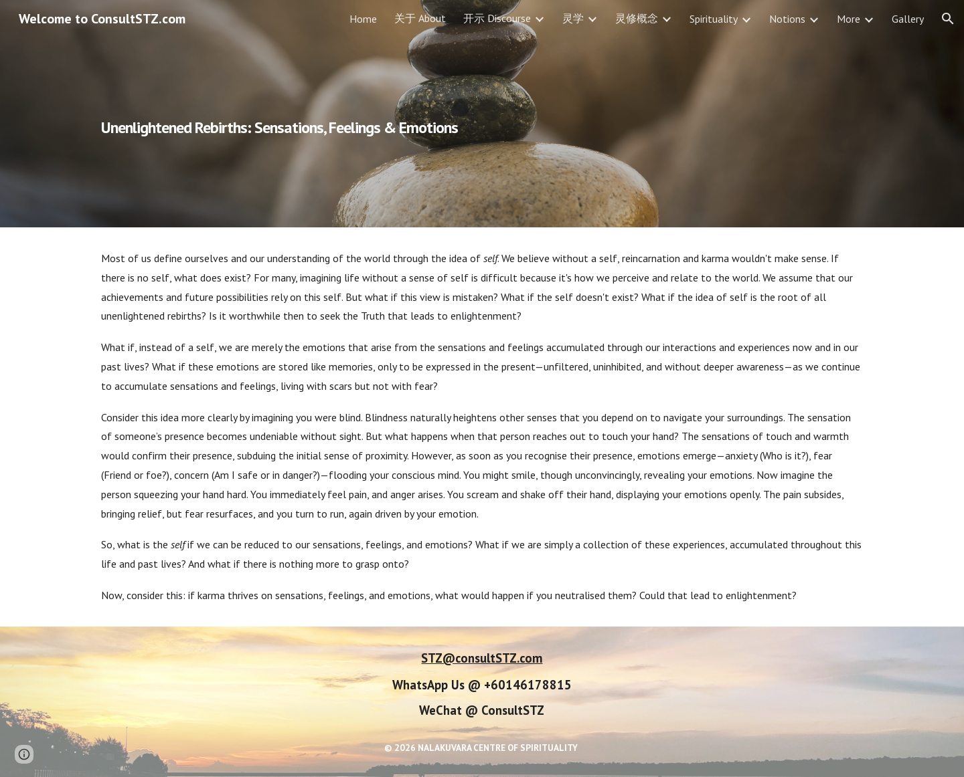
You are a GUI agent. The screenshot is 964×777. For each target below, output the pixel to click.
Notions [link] (787, 18)
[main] (350, 114)
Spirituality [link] (714, 18)
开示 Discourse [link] (497, 18)
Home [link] (363, 18)
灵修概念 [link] (636, 18)
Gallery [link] (908, 18)
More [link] (848, 18)
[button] (948, 19)
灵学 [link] (573, 18)
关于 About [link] (420, 18)
